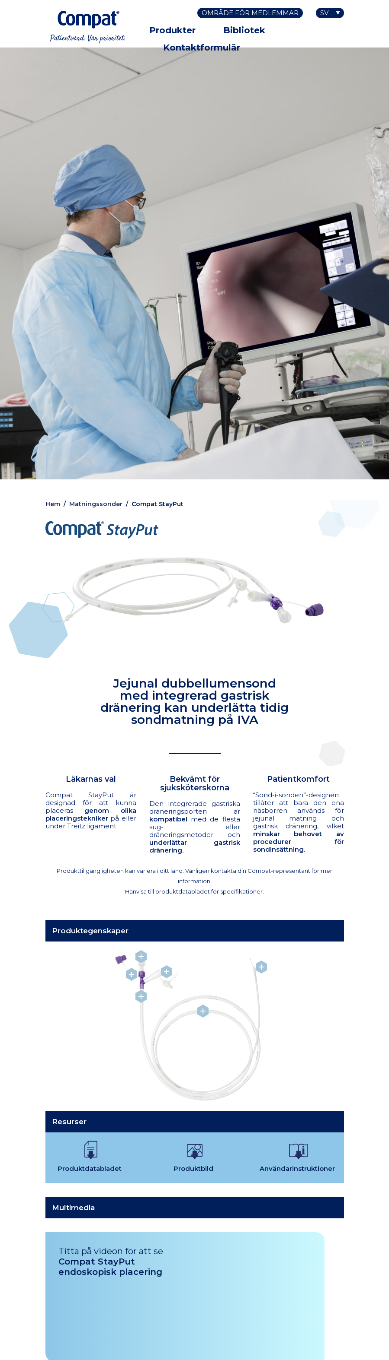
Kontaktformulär (201, 47)
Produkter (172, 30)
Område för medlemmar (250, 13)
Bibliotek (244, 30)
